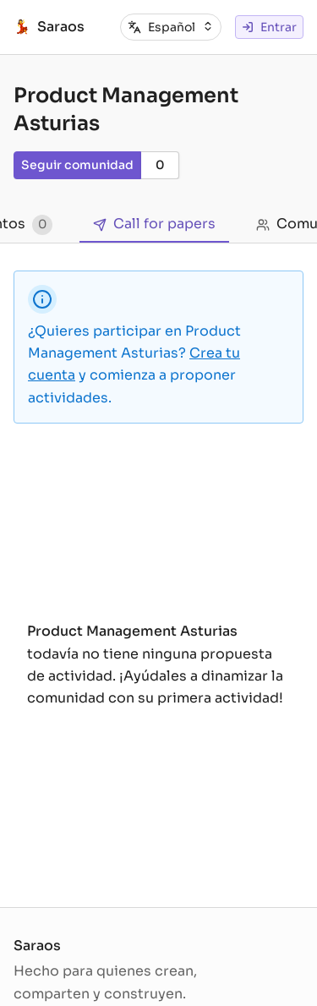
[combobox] (181, 27)
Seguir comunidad (77, 164)
